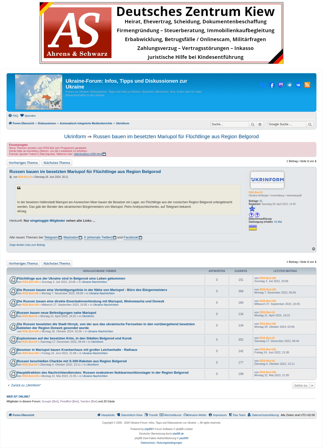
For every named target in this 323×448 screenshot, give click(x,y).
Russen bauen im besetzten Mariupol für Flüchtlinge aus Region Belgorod (176, 136)
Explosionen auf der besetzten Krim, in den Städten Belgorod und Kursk (74, 338)
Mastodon (71, 237)
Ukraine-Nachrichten (94, 281)
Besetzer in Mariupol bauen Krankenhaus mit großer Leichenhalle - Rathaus (77, 350)
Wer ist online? (18, 396)
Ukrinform (75, 136)
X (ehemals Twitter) (98, 237)
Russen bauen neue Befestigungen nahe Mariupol (56, 313)
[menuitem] (13, 116)
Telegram (51, 237)
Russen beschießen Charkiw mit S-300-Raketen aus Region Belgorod (72, 361)
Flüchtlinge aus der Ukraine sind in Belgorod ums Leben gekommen (71, 278)
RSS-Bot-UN (30, 281)
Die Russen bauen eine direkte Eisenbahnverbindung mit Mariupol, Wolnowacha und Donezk (90, 301)
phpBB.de (178, 433)
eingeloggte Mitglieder (47, 220)
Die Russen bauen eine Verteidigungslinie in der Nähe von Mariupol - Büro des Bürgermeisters (92, 290)
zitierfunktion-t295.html (88, 154)
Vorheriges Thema (23, 162)
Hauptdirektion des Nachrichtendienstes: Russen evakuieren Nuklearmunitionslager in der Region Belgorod (102, 372)
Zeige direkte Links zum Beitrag (27, 245)
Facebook (131, 237)
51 (261, 201)
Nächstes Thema (57, 162)
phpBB (148, 429)
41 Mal (278, 221)
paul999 (183, 438)
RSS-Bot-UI (255, 192)
